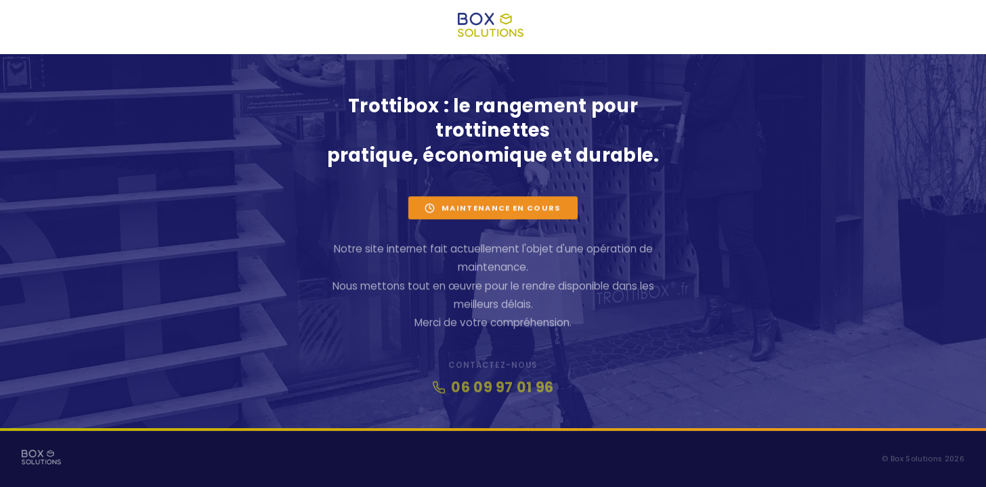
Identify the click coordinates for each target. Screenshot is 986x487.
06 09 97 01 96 (493, 390)
